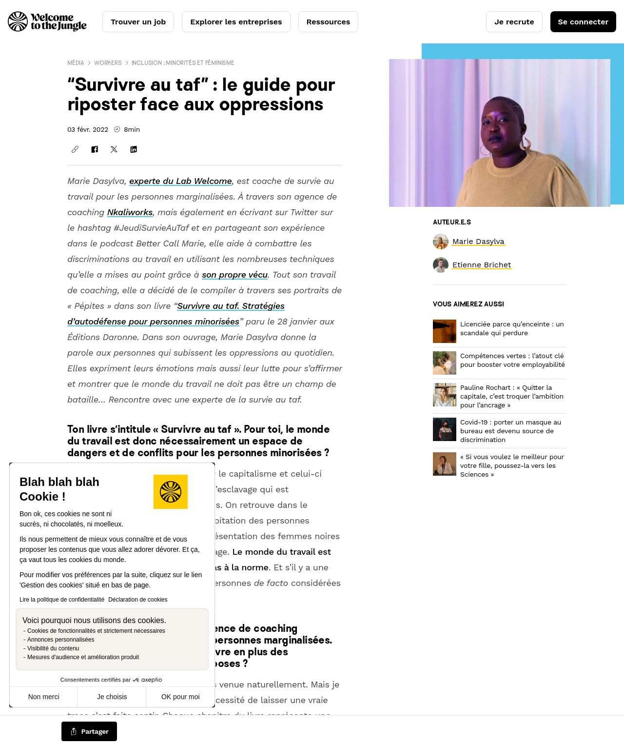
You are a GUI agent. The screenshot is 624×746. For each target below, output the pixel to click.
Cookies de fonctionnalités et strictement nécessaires (96, 630)
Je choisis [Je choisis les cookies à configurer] (112, 697)
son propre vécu (235, 274)
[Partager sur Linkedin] (133, 149)
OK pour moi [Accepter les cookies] (180, 697)
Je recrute (514, 21)
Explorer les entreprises (236, 21)
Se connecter (583, 21)
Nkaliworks (130, 212)
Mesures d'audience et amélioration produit (83, 657)
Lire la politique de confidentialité (62, 599)
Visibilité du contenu (53, 648)
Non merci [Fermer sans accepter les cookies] (43, 697)
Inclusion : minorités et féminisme (183, 62)
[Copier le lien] (75, 149)
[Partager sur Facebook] (94, 149)
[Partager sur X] (114, 149)
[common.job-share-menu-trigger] (89, 732)
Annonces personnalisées (60, 639)
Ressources (329, 21)
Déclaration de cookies (137, 599)
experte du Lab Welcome (180, 181)
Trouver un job (138, 21)
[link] (478, 241)
